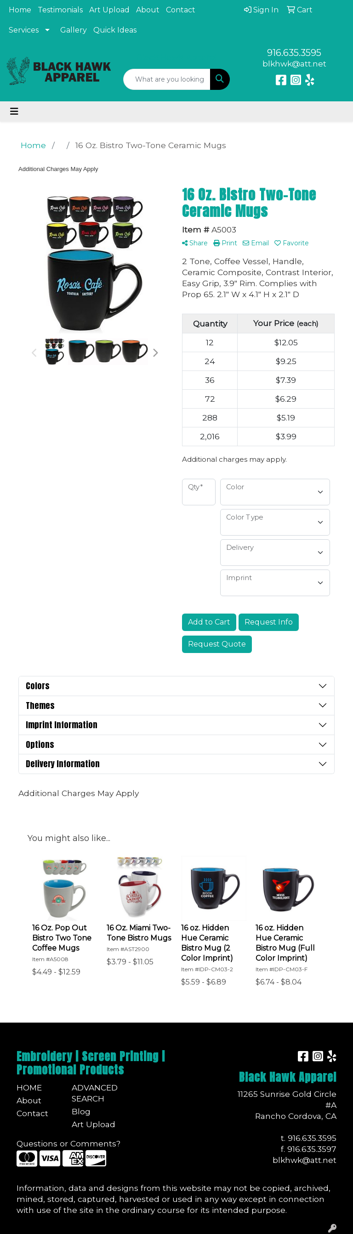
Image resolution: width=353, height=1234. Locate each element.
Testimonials (60, 10)
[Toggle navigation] (14, 111)
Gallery (73, 30)
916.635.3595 (294, 52)
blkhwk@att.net (294, 63)
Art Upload (109, 10)
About (147, 10)
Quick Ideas (115, 30)
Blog (81, 1111)
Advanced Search (94, 1093)
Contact (180, 10)
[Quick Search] (167, 79)
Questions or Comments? (68, 1143)
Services (24, 30)
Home (20, 10)
